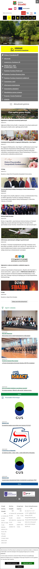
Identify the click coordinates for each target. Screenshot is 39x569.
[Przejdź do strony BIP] (31, 13)
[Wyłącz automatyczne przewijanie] (19, 499)
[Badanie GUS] (19, 413)
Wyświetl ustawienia (12, 563)
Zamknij (19, 566)
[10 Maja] (19, 166)
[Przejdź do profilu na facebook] (35, 13)
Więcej (19, 394)
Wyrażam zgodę (27, 563)
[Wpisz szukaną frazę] (11, 13)
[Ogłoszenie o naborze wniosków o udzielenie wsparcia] (19, 265)
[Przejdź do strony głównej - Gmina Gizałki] (19, 3)
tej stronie (16, 557)
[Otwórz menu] (37, 1)
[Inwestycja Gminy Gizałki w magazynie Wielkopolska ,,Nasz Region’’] (19, 142)
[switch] (22, 18)
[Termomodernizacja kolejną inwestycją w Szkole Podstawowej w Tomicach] (19, 189)
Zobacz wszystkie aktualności (19, 301)
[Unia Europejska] (24, 8)
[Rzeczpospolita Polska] (12, 8)
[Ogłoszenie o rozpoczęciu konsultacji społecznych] (19, 118)
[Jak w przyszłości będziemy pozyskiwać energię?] (19, 378)
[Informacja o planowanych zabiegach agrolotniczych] (19, 239)
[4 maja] (19, 289)
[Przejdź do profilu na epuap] (27, 13)
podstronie (3, 553)
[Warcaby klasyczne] (19, 323)
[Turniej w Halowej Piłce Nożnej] (19, 351)
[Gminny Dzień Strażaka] (19, 215)
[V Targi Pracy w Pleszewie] (19, 440)
